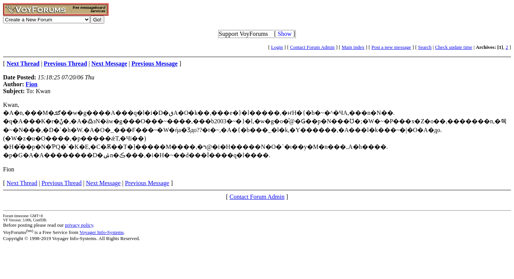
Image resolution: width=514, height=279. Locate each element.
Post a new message (391, 47)
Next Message (103, 183)
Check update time (453, 47)
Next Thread (21, 183)
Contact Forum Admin (312, 47)
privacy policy (79, 225)
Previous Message (147, 183)
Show (284, 34)
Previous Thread (62, 183)
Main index (353, 47)
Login (277, 47)
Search (425, 47)
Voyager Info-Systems (101, 232)
